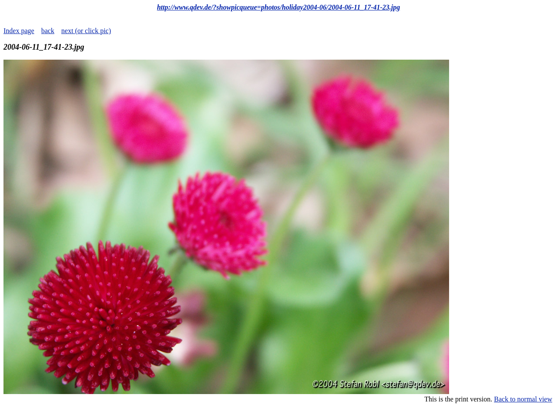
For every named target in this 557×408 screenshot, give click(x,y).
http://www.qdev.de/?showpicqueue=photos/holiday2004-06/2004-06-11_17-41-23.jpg (278, 7)
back (47, 30)
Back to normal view (523, 399)
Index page (18, 30)
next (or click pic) (86, 30)
